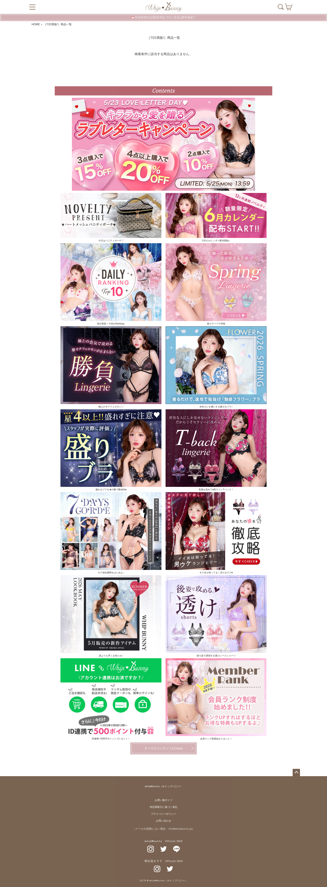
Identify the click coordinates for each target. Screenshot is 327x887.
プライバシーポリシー (163, 814)
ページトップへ (296, 772)
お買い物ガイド (163, 800)
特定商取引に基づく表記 (163, 807)
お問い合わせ (163, 821)
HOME (36, 24)
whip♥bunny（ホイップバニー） (163, 786)
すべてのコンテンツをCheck (163, 748)
